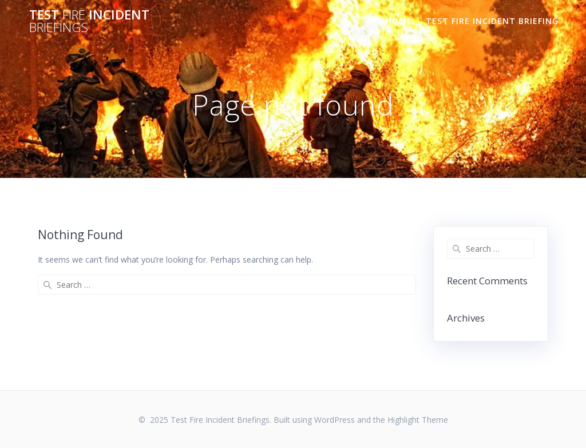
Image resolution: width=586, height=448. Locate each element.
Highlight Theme (417, 419)
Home (399, 20)
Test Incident (89, 21)
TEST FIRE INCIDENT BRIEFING (492, 20)
